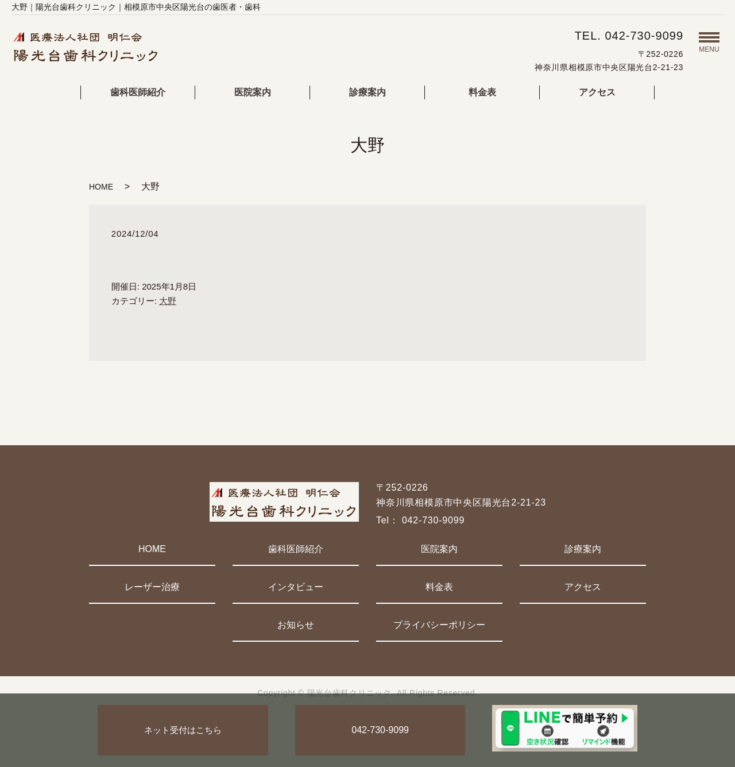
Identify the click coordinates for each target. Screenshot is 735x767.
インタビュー (295, 587)
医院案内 (252, 92)
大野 (167, 301)
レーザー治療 (152, 587)
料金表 (482, 92)
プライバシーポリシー (439, 625)
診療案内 (367, 92)
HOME (101, 186)
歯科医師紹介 (137, 92)
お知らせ (295, 625)
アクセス (597, 92)
